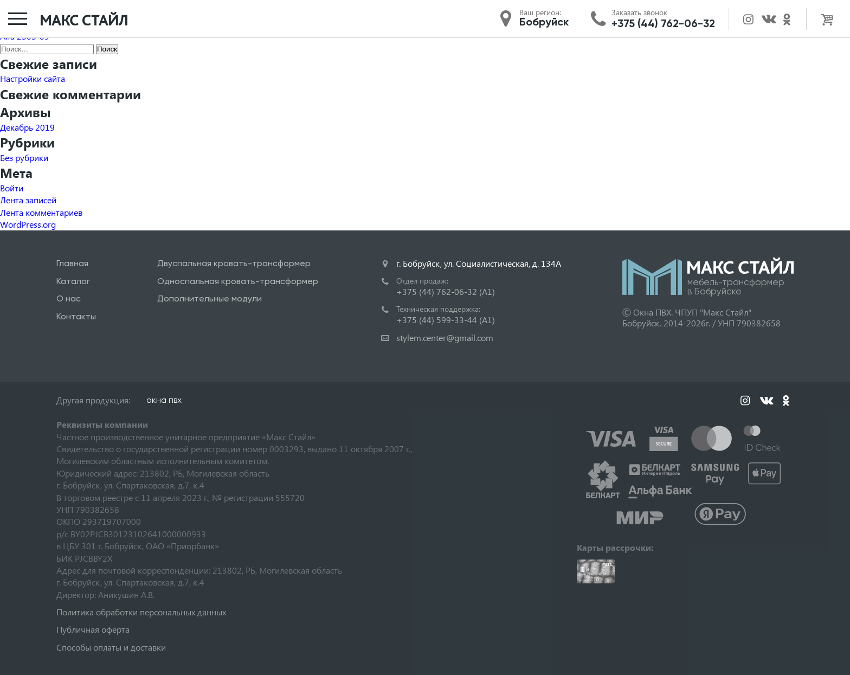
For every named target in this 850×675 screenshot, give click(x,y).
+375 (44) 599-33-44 (445, 319)
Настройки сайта (32, 78)
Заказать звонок (639, 12)
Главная (72, 263)
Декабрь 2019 (27, 127)
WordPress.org (28, 224)
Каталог (73, 281)
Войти (11, 188)
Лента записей (28, 199)
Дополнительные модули (209, 298)
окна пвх (164, 400)
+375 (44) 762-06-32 (663, 23)
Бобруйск (544, 21)
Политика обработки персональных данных (141, 612)
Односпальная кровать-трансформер (237, 281)
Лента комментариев (41, 212)
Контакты (76, 316)
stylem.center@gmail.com (444, 337)
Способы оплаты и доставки (111, 647)
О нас (68, 298)
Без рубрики (24, 157)
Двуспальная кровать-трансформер (234, 263)
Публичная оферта (93, 629)
